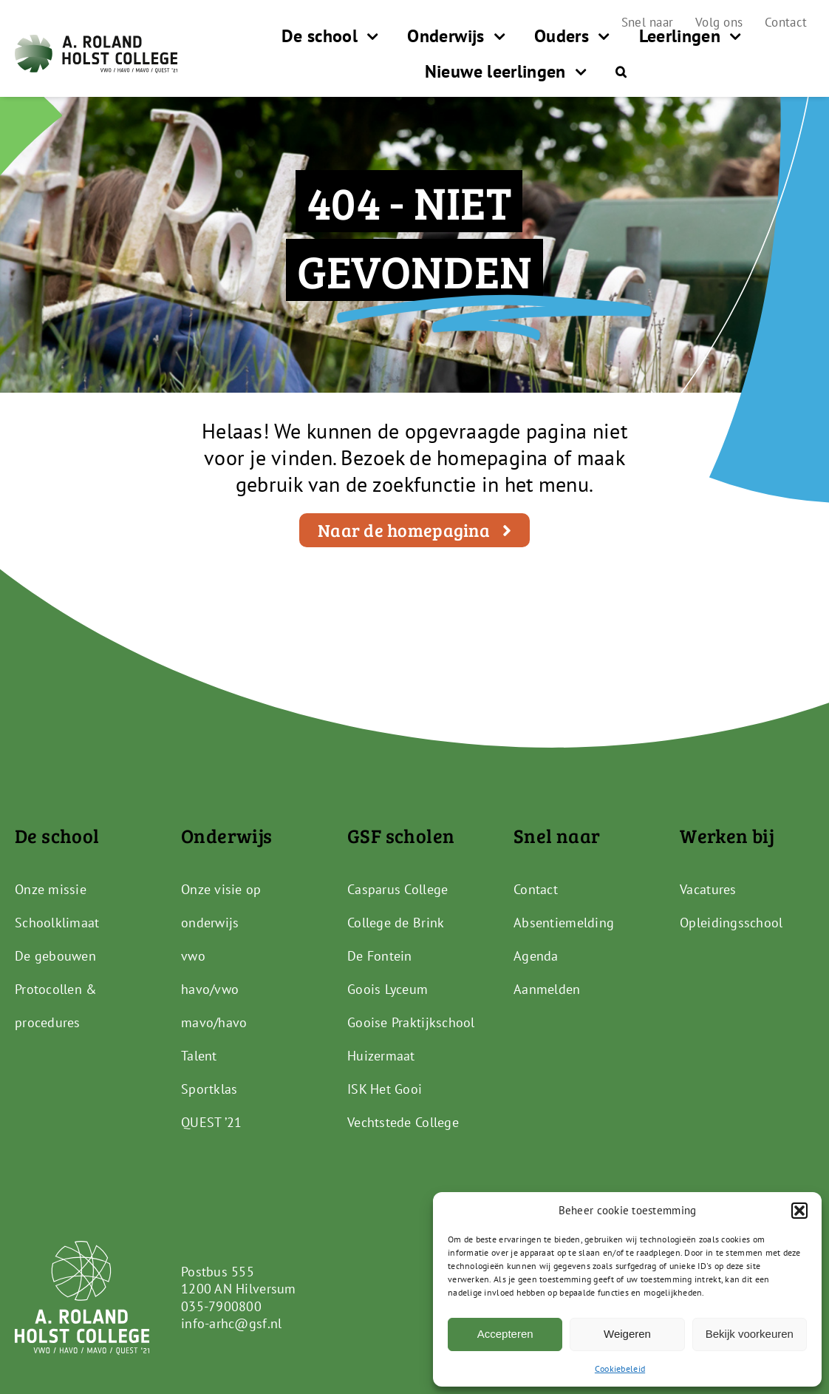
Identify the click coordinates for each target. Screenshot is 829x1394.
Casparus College (397, 889)
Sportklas (209, 1088)
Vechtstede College (403, 1122)
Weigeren (627, 1333)
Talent (199, 1055)
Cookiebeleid (620, 1368)
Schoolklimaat (57, 922)
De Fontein (379, 955)
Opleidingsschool (731, 922)
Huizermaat (381, 1055)
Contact (536, 889)
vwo (193, 955)
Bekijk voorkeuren (750, 1333)
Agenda (536, 955)
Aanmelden (547, 989)
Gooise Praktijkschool (411, 1022)
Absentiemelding (564, 922)
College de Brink (395, 922)
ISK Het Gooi (384, 1088)
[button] (799, 1210)
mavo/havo (214, 1022)
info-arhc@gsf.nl (231, 1323)
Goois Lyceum (387, 989)
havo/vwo (210, 989)
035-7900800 (221, 1306)
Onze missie (50, 889)
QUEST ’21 (211, 1122)
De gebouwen (55, 955)
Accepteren (505, 1333)
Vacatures (708, 889)
